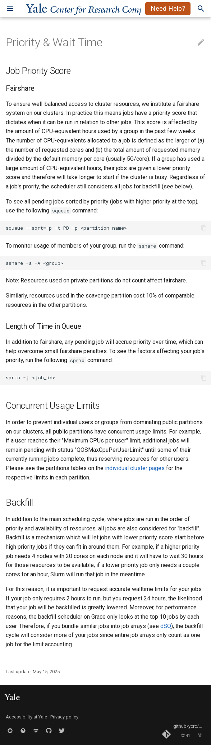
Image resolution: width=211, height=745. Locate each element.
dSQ (165, 626)
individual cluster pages (135, 468)
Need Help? (168, 9)
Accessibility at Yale (26, 717)
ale (94, 8)
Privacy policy (64, 717)
